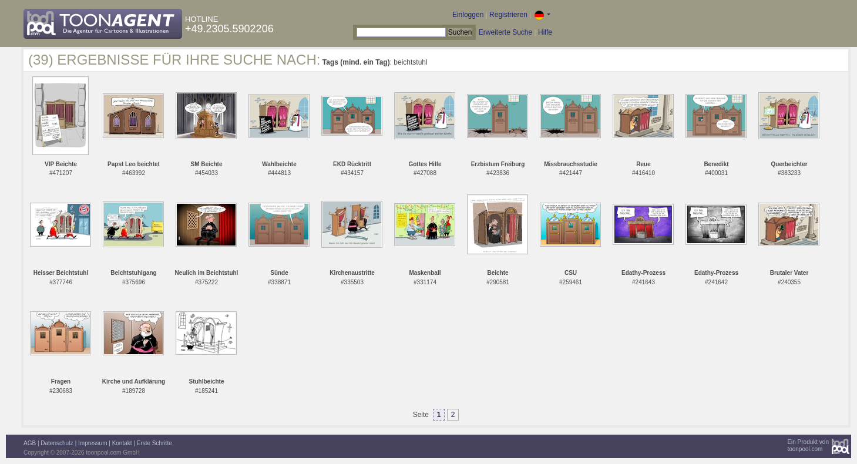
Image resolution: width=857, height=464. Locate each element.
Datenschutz (57, 443)
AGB (29, 443)
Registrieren (508, 15)
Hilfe (545, 32)
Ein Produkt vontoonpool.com (808, 445)
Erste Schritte (154, 443)
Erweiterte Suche (505, 32)
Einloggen (467, 15)
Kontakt (122, 443)
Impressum (92, 443)
